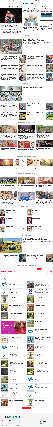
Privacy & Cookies (30, 421)
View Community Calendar (46, 15)
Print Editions (29, 0)
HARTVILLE (34, 6)
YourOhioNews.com (9, 425)
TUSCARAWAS (17, 6)
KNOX (22, 6)
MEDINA (25, 6)
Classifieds (10, 0)
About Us (43, 0)
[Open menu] (0, 0)
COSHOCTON (29, 6)
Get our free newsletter (46, 13)
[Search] (52, 0)
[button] (51, 164)
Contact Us (33, 0)
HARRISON (43, 6)
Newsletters (25, 0)
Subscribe (21, 0)
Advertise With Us (38, 0)
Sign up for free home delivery (46, 11)
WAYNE (13, 6)
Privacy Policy (18, 425)
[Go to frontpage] (27, 4)
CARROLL (38, 6)
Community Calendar (15, 0)
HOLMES (9, 6)
